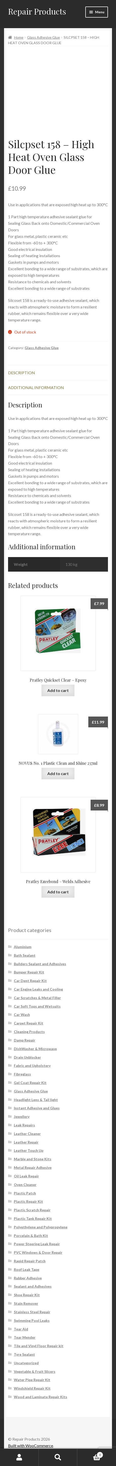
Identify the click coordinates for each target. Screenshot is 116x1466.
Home (18, 37)
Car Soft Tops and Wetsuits (37, 1006)
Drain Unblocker (27, 1057)
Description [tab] (21, 372)
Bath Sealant (24, 955)
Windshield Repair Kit (32, 1388)
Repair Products (37, 11)
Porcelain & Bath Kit (31, 1235)
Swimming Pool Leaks (32, 1320)
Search (58, 1457)
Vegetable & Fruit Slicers (34, 1371)
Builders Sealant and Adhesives (40, 964)
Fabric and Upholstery (32, 1065)
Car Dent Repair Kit (30, 981)
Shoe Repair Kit (27, 1295)
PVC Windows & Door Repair (38, 1252)
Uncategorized (26, 1363)
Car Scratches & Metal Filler (37, 998)
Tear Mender (24, 1337)
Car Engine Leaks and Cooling (38, 989)
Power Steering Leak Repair (37, 1244)
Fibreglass (22, 1074)
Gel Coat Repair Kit (30, 1082)
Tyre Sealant (24, 1354)
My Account (19, 1457)
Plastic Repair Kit (28, 1201)
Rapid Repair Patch (30, 1261)
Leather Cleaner (27, 1133)
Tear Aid (21, 1329)
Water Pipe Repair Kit (32, 1380)
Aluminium (22, 947)
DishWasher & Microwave (35, 1049)
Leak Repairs (24, 1125)
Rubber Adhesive (28, 1278)
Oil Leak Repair (26, 1176)
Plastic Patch (25, 1193)
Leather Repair (26, 1142)
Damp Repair (24, 1040)
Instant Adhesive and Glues (37, 1108)
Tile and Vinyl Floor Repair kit (38, 1346)
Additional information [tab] (36, 387)
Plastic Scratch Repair (32, 1210)
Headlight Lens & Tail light (36, 1100)
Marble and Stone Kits (32, 1159)
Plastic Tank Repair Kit (33, 1218)
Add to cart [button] (58, 690)
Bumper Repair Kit (29, 972)
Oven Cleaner (25, 1184)
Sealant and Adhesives (33, 1286)
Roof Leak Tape (26, 1269)
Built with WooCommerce (30, 1445)
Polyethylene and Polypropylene (40, 1227)
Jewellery (21, 1116)
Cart (90, 1454)
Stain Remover (26, 1303)
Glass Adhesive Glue (43, 37)
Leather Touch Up (28, 1150)
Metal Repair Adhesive (33, 1167)
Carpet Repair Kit (28, 1023)
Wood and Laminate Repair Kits (40, 1397)
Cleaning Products (29, 1031)
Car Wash (22, 1014)
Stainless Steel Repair (32, 1312)
